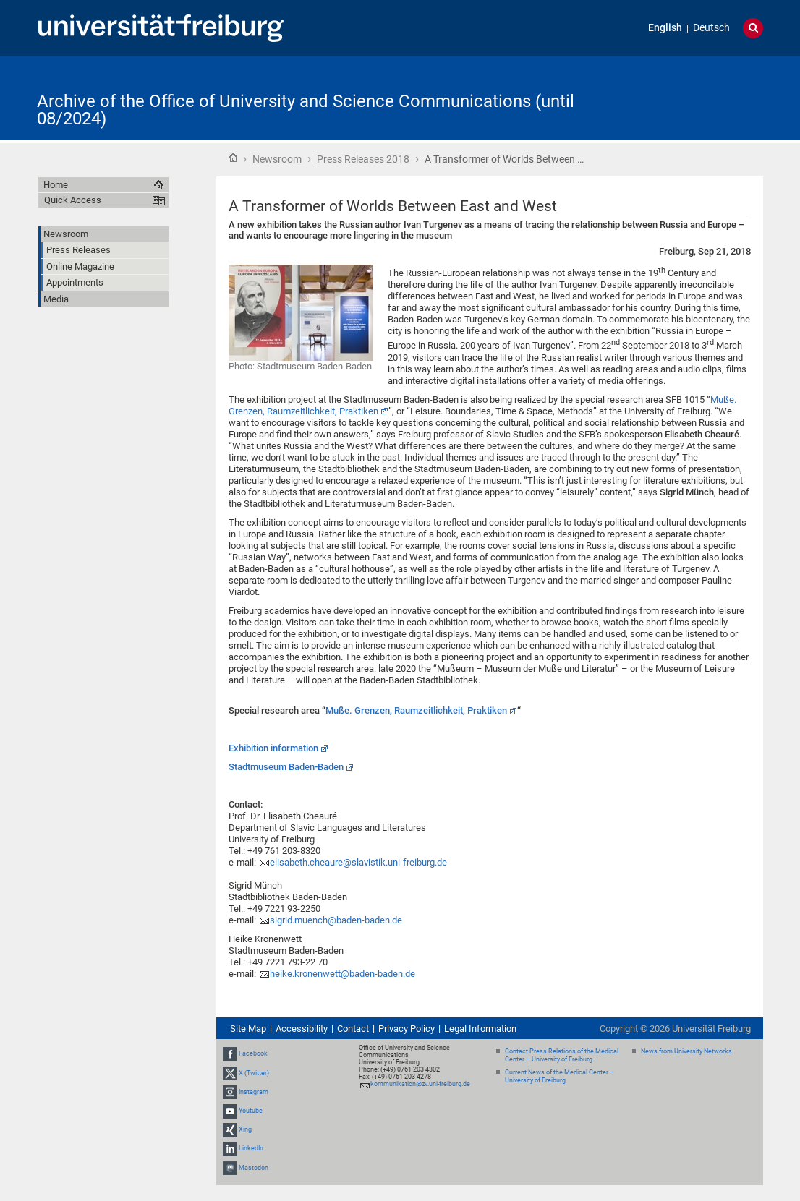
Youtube (251, 1110)
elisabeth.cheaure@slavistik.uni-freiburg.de (358, 862)
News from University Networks (686, 1051)
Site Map (248, 1028)
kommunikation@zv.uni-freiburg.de (420, 1083)
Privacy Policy (406, 1028)
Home (233, 158)
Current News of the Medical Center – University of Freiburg (559, 1076)
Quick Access (72, 200)
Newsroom (277, 159)
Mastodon (253, 1167)
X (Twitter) (254, 1073)
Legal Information (480, 1028)
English (665, 28)
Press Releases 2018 (363, 159)
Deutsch (711, 28)
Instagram (253, 1091)
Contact (353, 1028)
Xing (245, 1129)
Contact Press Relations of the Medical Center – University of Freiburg (561, 1055)
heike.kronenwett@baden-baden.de (342, 973)
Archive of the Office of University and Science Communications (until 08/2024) (305, 110)
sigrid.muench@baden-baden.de (336, 920)
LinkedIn (251, 1149)
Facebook (253, 1053)
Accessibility (302, 1028)
